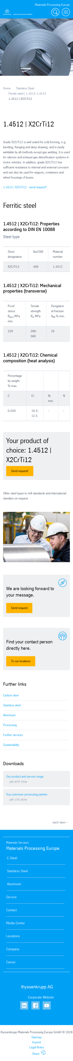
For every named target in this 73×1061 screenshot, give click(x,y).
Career (11, 962)
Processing (10, 725)
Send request (19, 608)
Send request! (19, 471)
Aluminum (9, 715)
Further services (13, 735)
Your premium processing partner (26, 794)
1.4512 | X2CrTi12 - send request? (25, 187)
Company (12, 949)
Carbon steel (11, 695)
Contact (11, 910)
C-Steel (12, 858)
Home (7, 88)
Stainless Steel (25, 88)
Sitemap (36, 1037)
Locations (13, 936)
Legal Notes (36, 1047)
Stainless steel (12, 705)
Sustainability (11, 745)
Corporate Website (41, 997)
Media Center (15, 923)
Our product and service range (25, 776)
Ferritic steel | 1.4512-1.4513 (27, 93)
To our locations (20, 661)
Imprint (36, 1042)
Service (11, 897)
